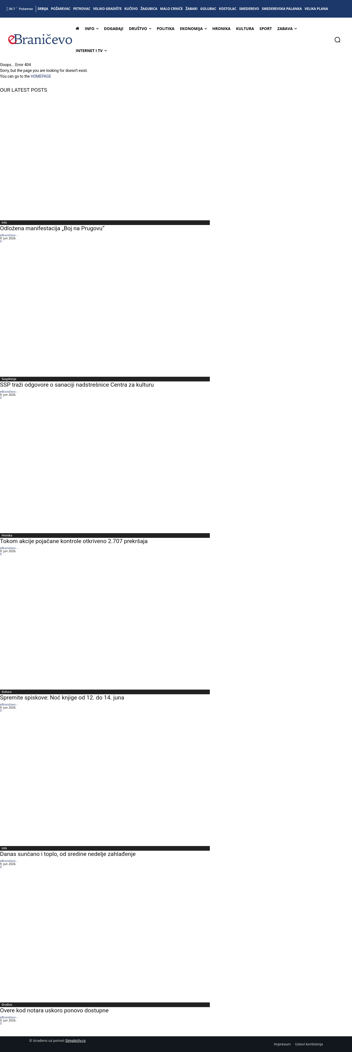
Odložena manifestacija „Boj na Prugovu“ (52, 228)
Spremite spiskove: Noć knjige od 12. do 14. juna (62, 697)
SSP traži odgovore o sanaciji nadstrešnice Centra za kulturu (77, 384)
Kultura (7, 692)
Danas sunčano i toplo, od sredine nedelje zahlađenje (68, 854)
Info (4, 222)
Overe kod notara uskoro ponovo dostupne (54, 1010)
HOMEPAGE (41, 76)
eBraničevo (8, 235)
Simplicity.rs (75, 1041)
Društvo (7, 1005)
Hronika (7, 535)
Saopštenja (9, 379)
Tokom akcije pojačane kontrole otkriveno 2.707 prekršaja (74, 541)
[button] (337, 40)
